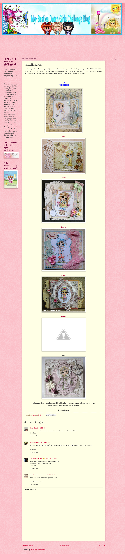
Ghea (31, 428)
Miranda (63, 316)
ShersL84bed (34, 442)
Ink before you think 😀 (37, 458)
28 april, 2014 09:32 (39, 428)
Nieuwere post (28, 545)
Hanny (63, 227)
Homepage (64, 545)
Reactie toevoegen (30, 489)
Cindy (64, 178)
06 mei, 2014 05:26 (49, 475)
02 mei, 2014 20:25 (51, 458)
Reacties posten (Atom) (38, 550)
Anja (63, 137)
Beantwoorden (34, 436)
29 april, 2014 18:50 (44, 442)
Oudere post (100, 545)
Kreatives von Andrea (36, 475)
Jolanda (63, 275)
